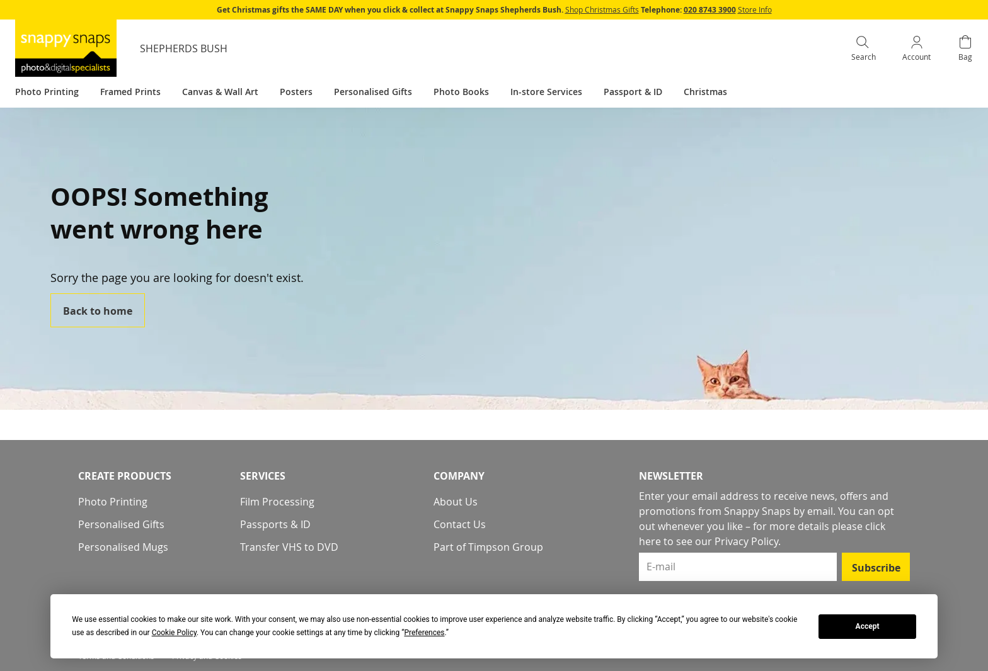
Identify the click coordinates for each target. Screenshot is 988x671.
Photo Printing (112, 502)
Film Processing (277, 502)
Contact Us (460, 524)
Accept (868, 626)
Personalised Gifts (121, 524)
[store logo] (66, 48)
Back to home (97, 311)
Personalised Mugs (123, 547)
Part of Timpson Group (488, 547)
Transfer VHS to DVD (289, 547)
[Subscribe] (876, 567)
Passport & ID (633, 92)
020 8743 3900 (710, 9)
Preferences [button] (424, 632)
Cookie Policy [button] (174, 632)
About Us (456, 502)
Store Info (755, 9)
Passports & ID (275, 524)
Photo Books (461, 92)
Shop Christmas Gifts (602, 9)
